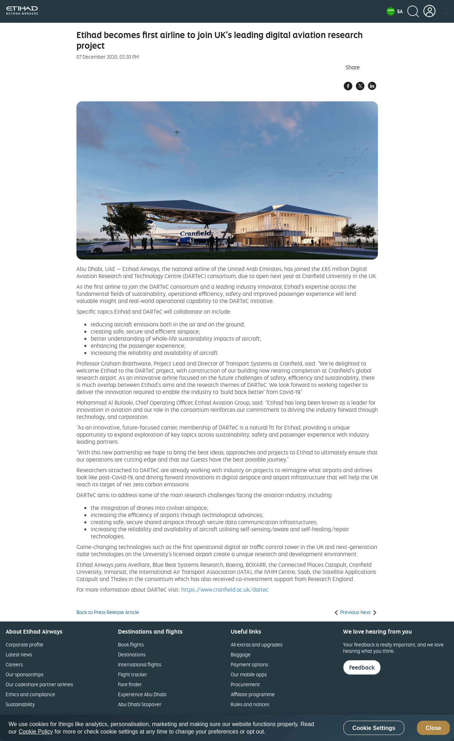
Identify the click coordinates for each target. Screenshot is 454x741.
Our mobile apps (249, 674)
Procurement (245, 684)
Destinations (131, 654)
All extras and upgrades (256, 644)
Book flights (131, 644)
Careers (14, 664)
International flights (139, 664)
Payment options (249, 664)
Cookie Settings (373, 728)
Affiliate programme (253, 694)
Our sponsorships (24, 674)
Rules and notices (250, 704)
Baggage (241, 654)
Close (433, 728)
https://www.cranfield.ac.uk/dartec (225, 589)
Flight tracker (132, 674)
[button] (394, 11)
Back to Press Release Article (107, 612)
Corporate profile (24, 644)
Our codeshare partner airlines (39, 684)
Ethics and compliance (30, 694)
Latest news (19, 654)
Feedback (362, 667)
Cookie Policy (35, 732)
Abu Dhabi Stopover (139, 704)
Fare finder (130, 684)
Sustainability (20, 704)
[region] (227, 728)
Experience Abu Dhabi (142, 694)
